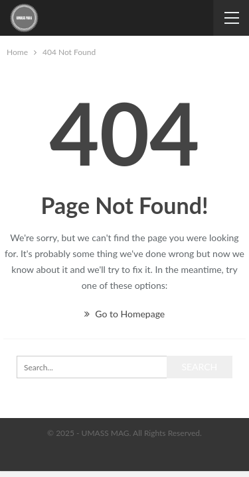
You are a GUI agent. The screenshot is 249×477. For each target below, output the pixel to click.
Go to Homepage (124, 313)
